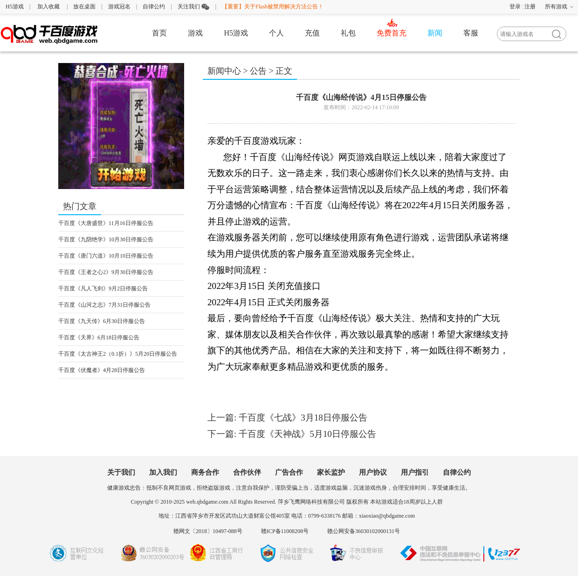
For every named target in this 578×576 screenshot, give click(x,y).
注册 (530, 6)
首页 (159, 33)
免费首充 (391, 33)
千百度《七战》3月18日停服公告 (303, 417)
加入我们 (163, 472)
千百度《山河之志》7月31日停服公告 (104, 305)
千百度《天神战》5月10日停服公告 (307, 434)
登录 (515, 6)
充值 (312, 33)
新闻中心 (224, 71)
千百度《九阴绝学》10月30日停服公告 (105, 239)
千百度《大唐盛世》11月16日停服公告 (105, 223)
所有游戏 (556, 6)
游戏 (195, 33)
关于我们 (121, 472)
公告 (258, 71)
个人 (276, 33)
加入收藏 (48, 6)
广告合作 (289, 472)
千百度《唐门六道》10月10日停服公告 (105, 256)
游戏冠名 (119, 6)
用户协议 (373, 472)
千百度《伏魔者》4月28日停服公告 (101, 370)
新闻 (434, 33)
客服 (470, 33)
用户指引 (415, 472)
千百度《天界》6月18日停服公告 (98, 337)
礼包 (348, 33)
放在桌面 (84, 6)
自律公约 (154, 6)
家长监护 (331, 472)
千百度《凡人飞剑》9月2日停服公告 (103, 288)
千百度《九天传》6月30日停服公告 (101, 321)
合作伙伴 (247, 472)
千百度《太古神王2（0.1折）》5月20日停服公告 (117, 354)
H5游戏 (15, 6)
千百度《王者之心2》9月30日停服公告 (105, 272)
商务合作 (205, 472)
